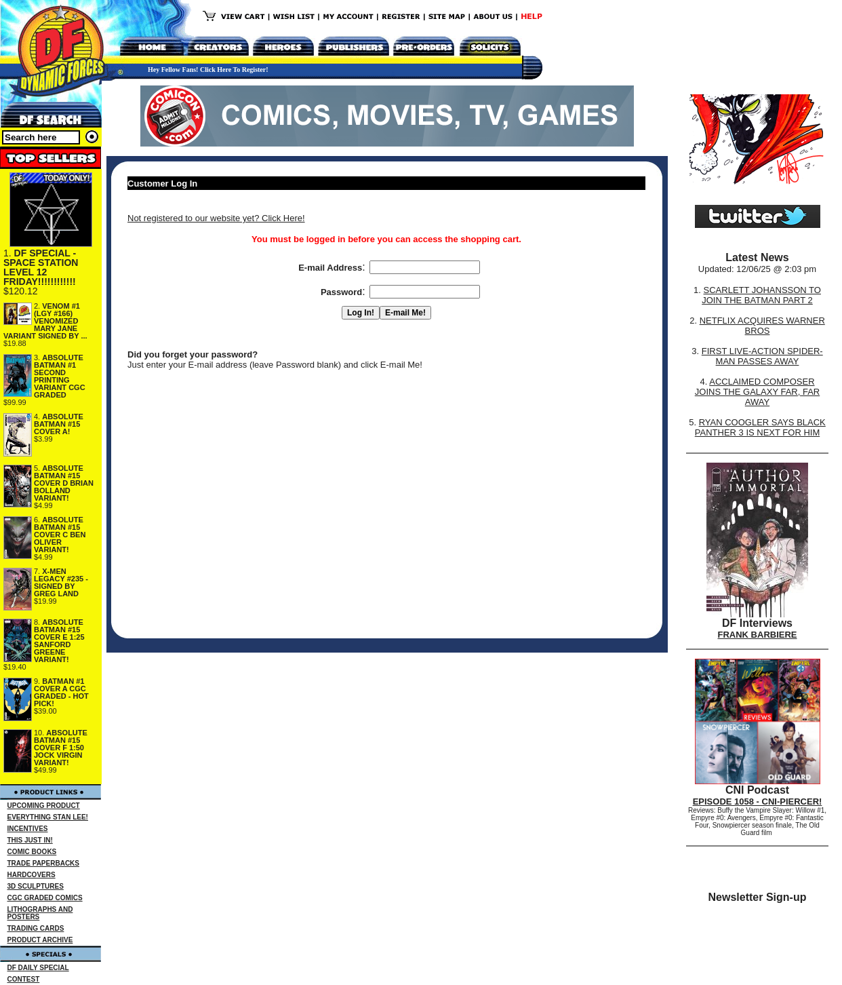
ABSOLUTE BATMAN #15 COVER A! (58, 424)
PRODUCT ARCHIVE (40, 940)
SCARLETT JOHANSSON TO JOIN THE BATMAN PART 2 (761, 295)
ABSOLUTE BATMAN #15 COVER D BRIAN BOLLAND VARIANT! (64, 483)
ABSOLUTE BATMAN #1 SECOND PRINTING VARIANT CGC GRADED (59, 376)
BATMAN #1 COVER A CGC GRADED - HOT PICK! (61, 692)
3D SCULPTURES (35, 886)
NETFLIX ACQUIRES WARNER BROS (762, 325)
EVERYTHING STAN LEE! (47, 817)
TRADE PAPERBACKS (43, 863)
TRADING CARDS (35, 928)
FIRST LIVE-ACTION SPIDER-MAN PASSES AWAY (762, 356)
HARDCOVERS (31, 874)
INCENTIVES (27, 828)
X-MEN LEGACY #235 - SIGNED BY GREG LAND (61, 582)
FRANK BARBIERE (757, 635)
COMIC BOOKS (32, 851)
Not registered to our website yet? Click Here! (216, 218)
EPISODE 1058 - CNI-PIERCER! (757, 801)
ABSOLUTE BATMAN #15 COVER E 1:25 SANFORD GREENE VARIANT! (59, 640)
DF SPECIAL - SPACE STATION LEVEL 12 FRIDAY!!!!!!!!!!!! (40, 267)
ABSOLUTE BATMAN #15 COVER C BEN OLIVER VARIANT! (59, 535)
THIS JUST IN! (30, 840)
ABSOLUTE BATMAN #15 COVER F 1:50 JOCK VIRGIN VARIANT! (60, 748)
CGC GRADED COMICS (45, 898)
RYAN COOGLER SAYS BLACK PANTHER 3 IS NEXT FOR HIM (760, 427)
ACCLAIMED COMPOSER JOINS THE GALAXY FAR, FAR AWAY (757, 391)
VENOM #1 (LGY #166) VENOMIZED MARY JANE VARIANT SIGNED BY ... (45, 321)
